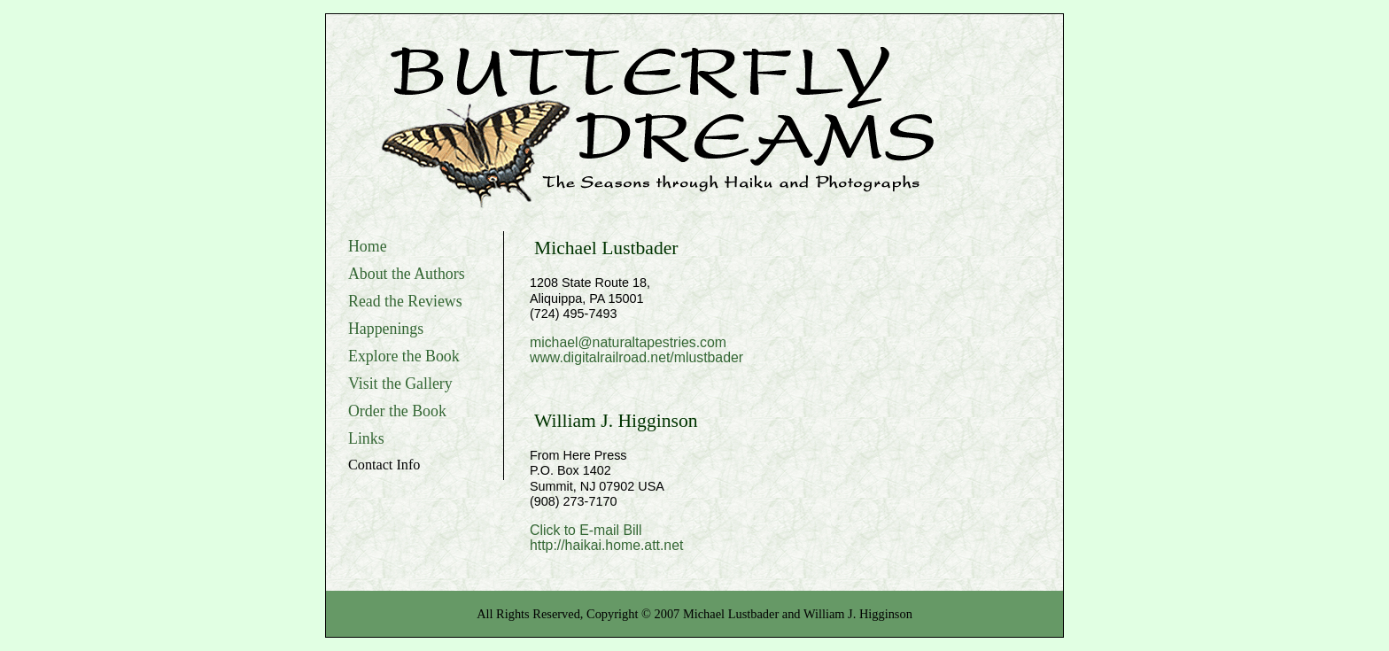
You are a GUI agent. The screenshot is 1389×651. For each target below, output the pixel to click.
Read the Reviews (405, 301)
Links (366, 438)
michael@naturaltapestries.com (628, 342)
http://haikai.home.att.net (606, 545)
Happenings (385, 328)
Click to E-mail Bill (586, 530)
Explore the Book (404, 356)
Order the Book (397, 411)
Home (367, 246)
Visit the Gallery (400, 383)
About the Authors (406, 274)
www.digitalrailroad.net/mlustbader (636, 357)
